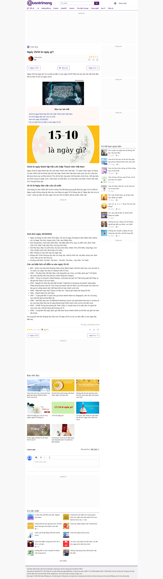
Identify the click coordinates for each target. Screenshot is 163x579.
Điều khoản (36, 569)
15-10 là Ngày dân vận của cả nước (42, 117)
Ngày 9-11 (92, 68)
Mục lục (65, 68)
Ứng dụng (56, 569)
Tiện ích (110, 8)
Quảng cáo (68, 569)
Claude (55, 8)
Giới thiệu (29, 569)
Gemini (71, 8)
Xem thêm (63, 561)
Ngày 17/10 (34, 68)
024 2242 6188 (42, 573)
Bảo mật (43, 569)
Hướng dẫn (49, 569)
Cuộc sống (34, 47)
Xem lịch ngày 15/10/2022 (38, 119)
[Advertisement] (81, 29)
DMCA (81, 569)
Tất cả (32, 8)
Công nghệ (95, 8)
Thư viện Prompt (82, 8)
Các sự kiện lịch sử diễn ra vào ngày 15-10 (45, 122)
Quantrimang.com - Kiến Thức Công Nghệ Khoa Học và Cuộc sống (39, 3)
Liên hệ (62, 569)
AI (38, 8)
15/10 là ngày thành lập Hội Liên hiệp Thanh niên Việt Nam (50, 114)
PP (35, 60)
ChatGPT (64, 8)
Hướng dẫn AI (46, 8)
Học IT (103, 8)
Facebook (75, 569)
